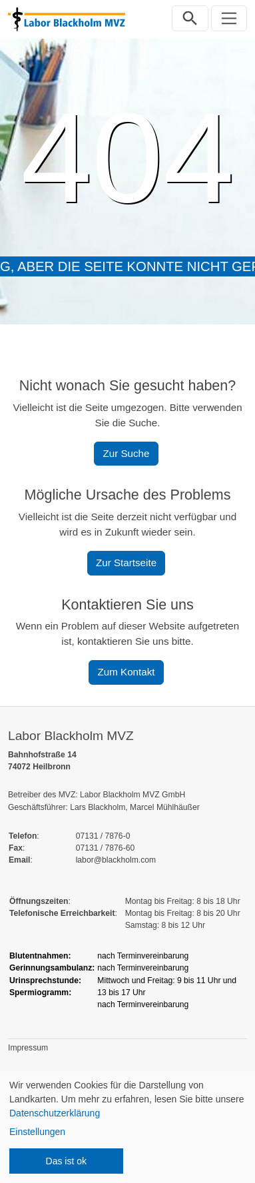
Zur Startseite (126, 562)
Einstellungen (37, 1131)
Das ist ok (66, 1161)
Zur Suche (126, 453)
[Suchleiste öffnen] (190, 18)
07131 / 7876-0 (103, 836)
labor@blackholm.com (116, 860)
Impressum (28, 1047)
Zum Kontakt (125, 671)
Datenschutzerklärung (54, 1113)
